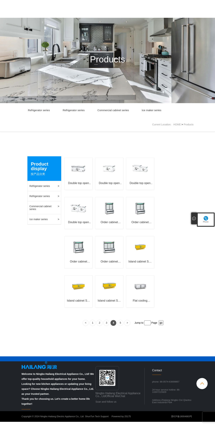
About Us (112, 15)
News (144, 15)
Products (129, 15)
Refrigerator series (39, 110)
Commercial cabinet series (113, 110)
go (161, 326)
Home (96, 15)
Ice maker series (151, 110)
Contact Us (175, 15)
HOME (177, 124)
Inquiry (158, 15)
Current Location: (162, 124)
